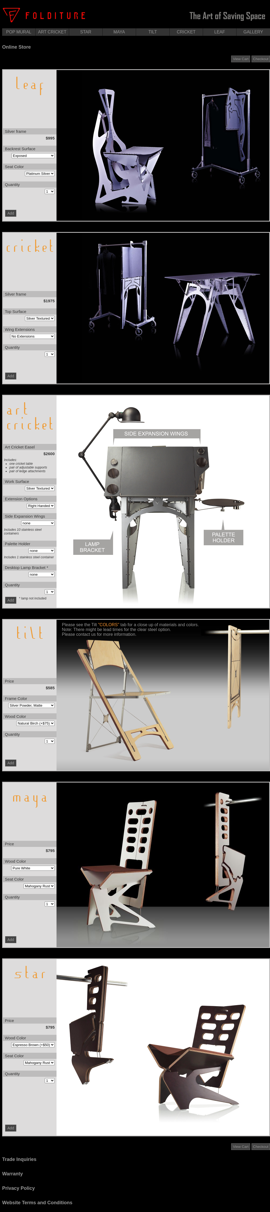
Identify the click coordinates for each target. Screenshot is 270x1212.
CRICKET (186, 32)
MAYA (119, 32)
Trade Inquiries (19, 1159)
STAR (85, 32)
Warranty (12, 1173)
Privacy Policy (18, 1188)
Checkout (260, 59)
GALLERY (253, 32)
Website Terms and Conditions (37, 1202)
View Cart (241, 59)
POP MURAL (18, 32)
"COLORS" (108, 624)
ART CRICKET (52, 32)
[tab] (136, 47)
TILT (152, 32)
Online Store (16, 47)
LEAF (219, 32)
